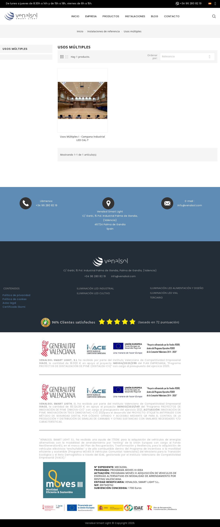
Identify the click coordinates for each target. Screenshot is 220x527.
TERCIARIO (156, 297)
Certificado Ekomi (14, 306)
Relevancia (187, 56)
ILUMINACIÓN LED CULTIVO (93, 292)
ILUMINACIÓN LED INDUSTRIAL (95, 288)
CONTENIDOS (11, 288)
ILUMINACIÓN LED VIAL (164, 292)
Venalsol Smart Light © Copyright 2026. (110, 523)
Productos (111, 16)
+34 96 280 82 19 (46, 205)
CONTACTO (172, 16)
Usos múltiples (15, 49)
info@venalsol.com (190, 205)
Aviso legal (9, 302)
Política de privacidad (16, 295)
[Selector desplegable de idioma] (212, 3)
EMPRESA (91, 16)
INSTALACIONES (135, 16)
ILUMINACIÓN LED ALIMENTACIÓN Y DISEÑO (176, 288)
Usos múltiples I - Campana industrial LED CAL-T (82, 138)
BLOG (154, 16)
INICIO (75, 16)
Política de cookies (15, 299)
